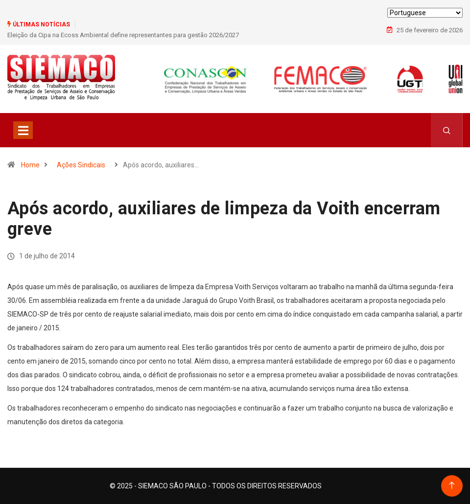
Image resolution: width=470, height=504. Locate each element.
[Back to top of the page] (451, 485)
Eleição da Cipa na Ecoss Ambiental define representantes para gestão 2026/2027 (123, 35)
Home (30, 165)
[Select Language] (425, 13)
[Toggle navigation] (23, 130)
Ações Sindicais (81, 165)
